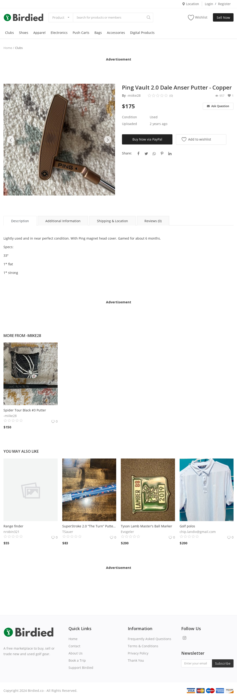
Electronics (59, 32)
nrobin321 (11, 531)
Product (58, 17)
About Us (76, 653)
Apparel (39, 32)
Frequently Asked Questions (149, 639)
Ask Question (218, 106)
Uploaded (129, 124)
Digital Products (142, 32)
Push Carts (81, 32)
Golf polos (187, 526)
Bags (98, 32)
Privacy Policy (138, 653)
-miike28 (133, 95)
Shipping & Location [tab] (112, 221)
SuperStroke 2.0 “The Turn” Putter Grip (89, 526)
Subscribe (223, 663)
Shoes (23, 32)
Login (209, 4)
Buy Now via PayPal (147, 139)
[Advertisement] (118, 69)
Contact (74, 646)
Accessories (116, 32)
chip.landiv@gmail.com (198, 531)
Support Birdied (81, 667)
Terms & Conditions (143, 646)
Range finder (13, 526)
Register (224, 4)
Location (190, 4)
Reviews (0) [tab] (153, 221)
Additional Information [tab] (63, 221)
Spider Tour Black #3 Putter (24, 410)
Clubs (9, 32)
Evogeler (127, 531)
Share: (127, 153)
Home (7, 48)
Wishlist (197, 17)
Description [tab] (20, 221)
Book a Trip (77, 660)
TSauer (67, 531)
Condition (129, 117)
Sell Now (223, 17)
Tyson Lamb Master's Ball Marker (146, 526)
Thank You (136, 660)
